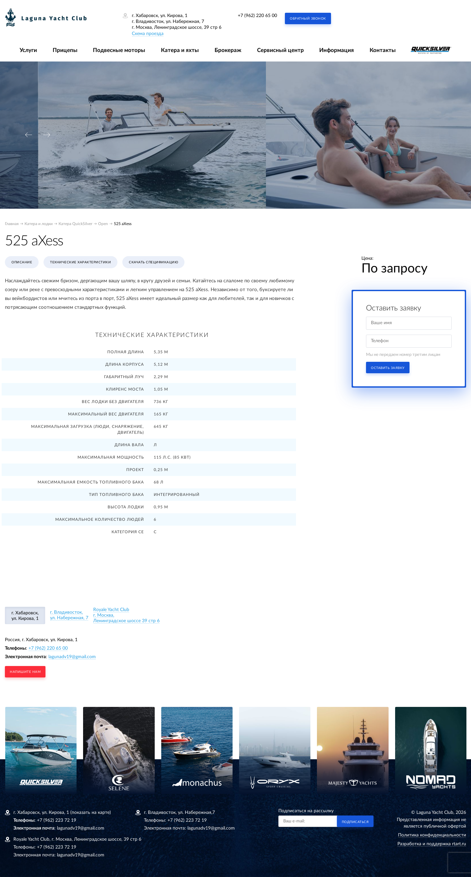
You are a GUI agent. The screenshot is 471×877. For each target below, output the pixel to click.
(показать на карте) (90, 812)
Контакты (383, 50)
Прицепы (65, 50)
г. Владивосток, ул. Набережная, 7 (69, 615)
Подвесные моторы (119, 50)
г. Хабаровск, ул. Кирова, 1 (25, 616)
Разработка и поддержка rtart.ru (431, 844)
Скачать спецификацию (153, 262)
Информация (336, 50)
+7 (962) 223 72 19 (56, 820)
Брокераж (228, 50)
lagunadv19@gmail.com (72, 657)
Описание (21, 262)
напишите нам (25, 672)
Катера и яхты (180, 50)
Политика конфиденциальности (432, 835)
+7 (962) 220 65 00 (257, 15)
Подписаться (355, 822)
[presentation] (28, 135)
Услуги (28, 50)
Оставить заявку (388, 368)
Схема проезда (148, 33)
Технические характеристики (80, 262)
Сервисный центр (280, 50)
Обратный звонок (308, 18)
